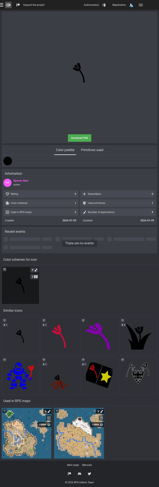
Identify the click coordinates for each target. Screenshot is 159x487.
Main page (73, 465)
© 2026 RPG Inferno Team (79, 482)
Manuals (87, 465)
